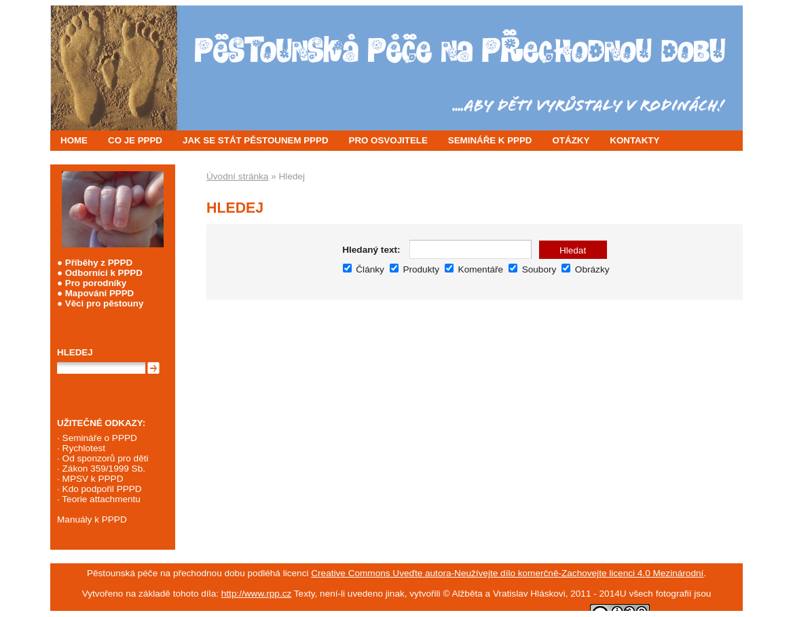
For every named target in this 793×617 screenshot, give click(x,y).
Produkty (414, 269)
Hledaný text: (371, 250)
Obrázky (585, 269)
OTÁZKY (571, 140)
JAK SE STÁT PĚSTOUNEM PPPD (256, 140)
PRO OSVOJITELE (388, 140)
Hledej (75, 352)
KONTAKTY (634, 140)
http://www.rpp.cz (256, 593)
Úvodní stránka (237, 176)
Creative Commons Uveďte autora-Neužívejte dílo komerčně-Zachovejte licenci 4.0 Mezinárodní (507, 573)
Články (363, 269)
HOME (74, 140)
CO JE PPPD (135, 140)
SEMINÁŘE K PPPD (490, 140)
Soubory (532, 269)
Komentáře (474, 269)
